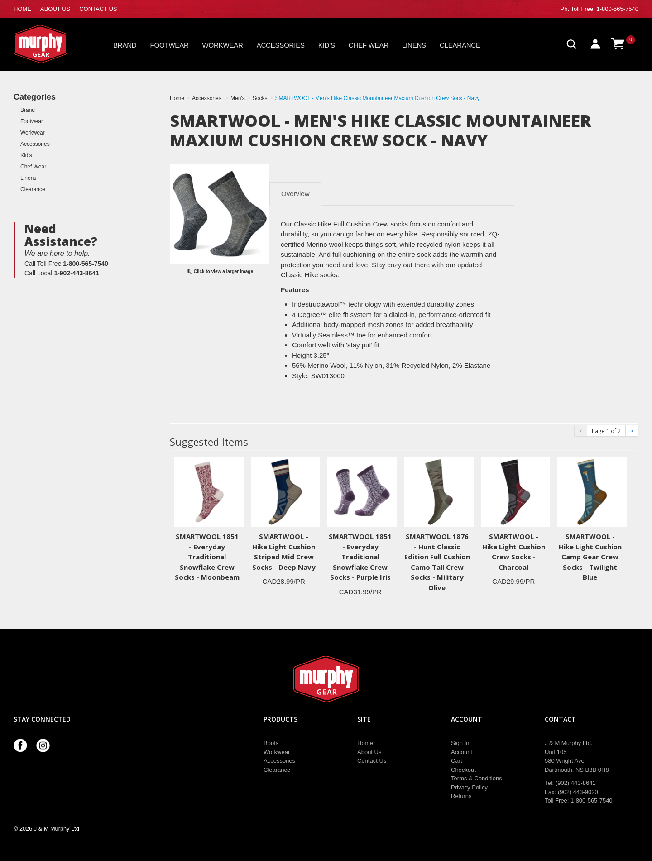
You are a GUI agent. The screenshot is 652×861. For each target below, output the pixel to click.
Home (365, 743)
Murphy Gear (52, 44)
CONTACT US (98, 8)
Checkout (463, 769)
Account (461, 752)
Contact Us (371, 760)
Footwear (169, 45)
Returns (461, 796)
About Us (369, 752)
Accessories (281, 45)
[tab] (295, 289)
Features (295, 289)
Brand (125, 45)
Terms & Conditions (476, 778)
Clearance (460, 45)
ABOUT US (55, 8)
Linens (414, 45)
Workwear (222, 45)
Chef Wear (368, 45)
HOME (22, 8)
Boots (271, 743)
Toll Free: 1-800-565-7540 (604, 8)
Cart (456, 760)
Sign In (460, 743)
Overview (295, 193)
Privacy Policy (469, 787)
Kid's (326, 45)
